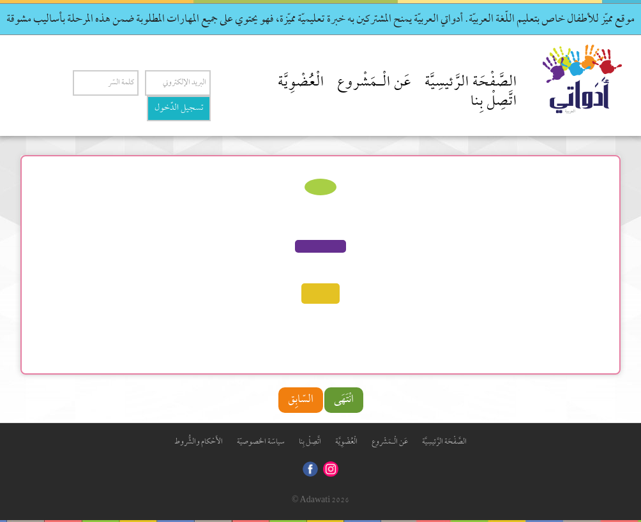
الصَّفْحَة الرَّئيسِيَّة (471, 83)
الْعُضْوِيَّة (301, 83)
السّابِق (300, 399)
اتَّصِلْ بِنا (494, 102)
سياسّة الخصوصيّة (261, 442)
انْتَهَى (344, 399)
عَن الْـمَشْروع (374, 83)
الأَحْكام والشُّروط (198, 442)
